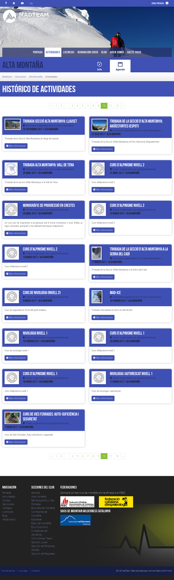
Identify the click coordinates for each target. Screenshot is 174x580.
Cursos (6, 500)
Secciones (20, 76)
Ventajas (7, 508)
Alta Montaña (35, 76)
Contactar (35, 570)
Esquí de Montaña (41, 523)
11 (110, 105)
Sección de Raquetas (43, 553)
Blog (104, 52)
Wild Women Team (42, 538)
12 (117, 105)
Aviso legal (23, 570)
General (35, 492)
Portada (38, 52)
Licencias (68, 52)
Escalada (36, 519)
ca (31, 3)
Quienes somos (8, 570)
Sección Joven (39, 542)
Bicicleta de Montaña (43, 508)
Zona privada (158, 3)
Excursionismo (39, 527)
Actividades (53, 52)
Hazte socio (134, 52)
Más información (16, 145)
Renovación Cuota (88, 52)
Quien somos (117, 52)
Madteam (7, 76)
